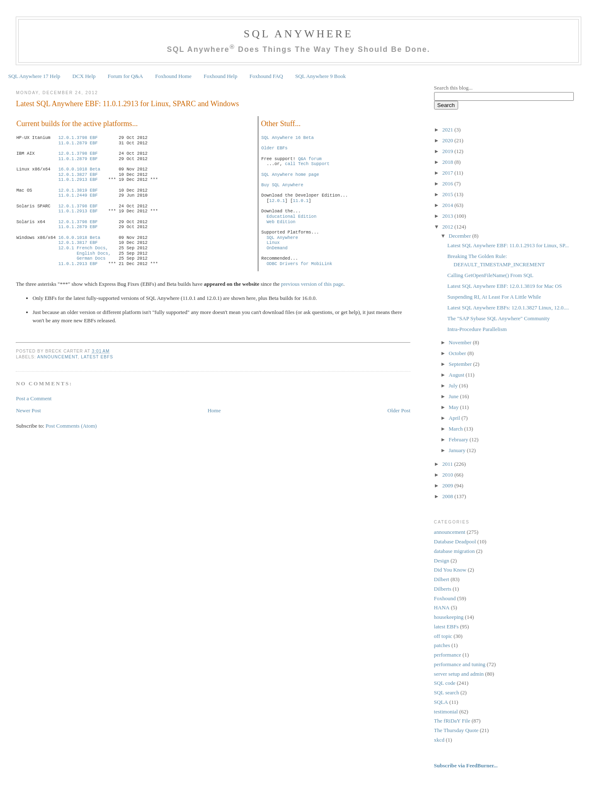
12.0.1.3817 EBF (78, 243)
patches (442, 645)
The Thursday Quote (456, 730)
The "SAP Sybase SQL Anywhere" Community (498, 318)
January (458, 450)
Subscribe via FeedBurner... (466, 765)
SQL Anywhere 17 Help (34, 76)
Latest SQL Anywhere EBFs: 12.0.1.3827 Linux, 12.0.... (508, 307)
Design (441, 560)
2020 (448, 140)
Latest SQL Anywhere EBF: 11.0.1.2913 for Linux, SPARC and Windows (127, 104)
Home (214, 410)
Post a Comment (33, 398)
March (456, 429)
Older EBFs (274, 148)
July (454, 385)
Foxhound (445, 598)
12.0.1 (277, 201)
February (459, 439)
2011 (448, 464)
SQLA (441, 702)
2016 (448, 183)
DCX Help (84, 76)
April (455, 418)
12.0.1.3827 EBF (78, 175)
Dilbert (441, 579)
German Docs (91, 258)
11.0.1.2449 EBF (78, 195)
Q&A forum (310, 159)
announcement (57, 357)
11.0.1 (300, 201)
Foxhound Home (173, 76)
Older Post (399, 410)
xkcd (439, 740)
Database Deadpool (455, 541)
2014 (448, 205)
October (458, 353)
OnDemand (277, 248)
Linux (273, 243)
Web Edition (281, 222)
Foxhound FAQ (266, 76)
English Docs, (94, 253)
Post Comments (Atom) (71, 426)
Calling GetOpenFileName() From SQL (490, 275)
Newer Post (28, 410)
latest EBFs (97, 357)
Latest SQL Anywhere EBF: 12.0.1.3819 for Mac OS (504, 286)
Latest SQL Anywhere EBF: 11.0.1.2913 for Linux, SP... (508, 245)
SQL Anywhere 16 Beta (287, 138)
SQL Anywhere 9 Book (320, 76)
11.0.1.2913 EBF (78, 180)
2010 (448, 475)
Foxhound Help (220, 76)
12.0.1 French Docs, (83, 248)
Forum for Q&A (125, 76)
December (460, 236)
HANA (442, 607)
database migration (454, 551)
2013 (448, 216)
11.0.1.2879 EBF (78, 143)
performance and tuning (459, 664)
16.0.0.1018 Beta (79, 169)
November (461, 342)
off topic (443, 636)
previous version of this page (312, 284)
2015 (448, 194)
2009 (448, 485)
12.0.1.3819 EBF (78, 190)
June (454, 396)
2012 (448, 227)
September (461, 364)
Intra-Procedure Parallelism (477, 329)
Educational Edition (291, 216)
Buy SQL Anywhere (282, 185)
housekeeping (449, 617)
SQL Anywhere (298, 34)
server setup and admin (459, 674)
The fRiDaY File (452, 721)
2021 (448, 130)
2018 (448, 162)
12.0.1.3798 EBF (78, 138)
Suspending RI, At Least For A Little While (494, 297)
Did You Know (450, 570)
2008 (448, 496)
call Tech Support (307, 164)
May (454, 407)
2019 (448, 151)
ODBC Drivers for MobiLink (299, 264)
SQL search (446, 692)
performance (447, 655)
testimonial (446, 711)
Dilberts (442, 589)
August (457, 375)
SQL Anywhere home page (290, 175)
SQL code (445, 683)
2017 (448, 173)
